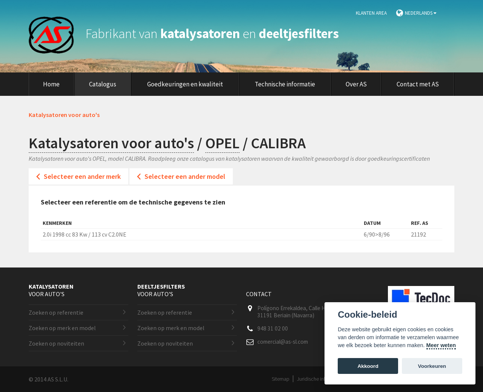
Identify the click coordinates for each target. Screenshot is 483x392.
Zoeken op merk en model (62, 328)
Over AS (356, 84)
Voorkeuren (432, 366)
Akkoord (368, 366)
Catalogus (102, 84)
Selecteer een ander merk (82, 176)
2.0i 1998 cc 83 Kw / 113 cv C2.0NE (84, 234)
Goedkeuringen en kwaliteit (185, 84)
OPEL (222, 143)
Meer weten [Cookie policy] (441, 345)
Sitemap (280, 378)
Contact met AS (418, 84)
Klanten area (371, 13)
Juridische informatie (319, 378)
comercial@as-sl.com (282, 341)
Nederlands (420, 13)
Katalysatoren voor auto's (111, 143)
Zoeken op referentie (56, 312)
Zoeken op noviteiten (56, 343)
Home (51, 84)
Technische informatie (285, 84)
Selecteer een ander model (185, 176)
